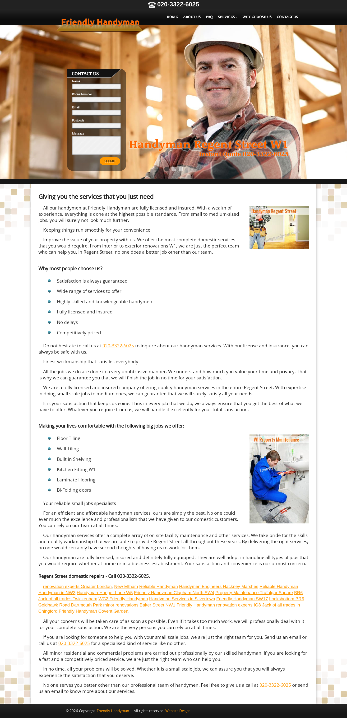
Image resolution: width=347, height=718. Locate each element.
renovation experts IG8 (238, 604)
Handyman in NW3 (57, 592)
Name (76, 81)
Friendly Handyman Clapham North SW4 (174, 592)
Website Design (177, 711)
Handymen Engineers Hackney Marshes (218, 586)
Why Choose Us (257, 17)
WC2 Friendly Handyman (123, 598)
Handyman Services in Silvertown (182, 598)
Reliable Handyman (158, 586)
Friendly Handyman (99, 24)
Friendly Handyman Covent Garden (93, 611)
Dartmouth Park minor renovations (104, 604)
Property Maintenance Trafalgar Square (254, 592)
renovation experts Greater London (77, 586)
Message (78, 133)
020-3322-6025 (173, 4)
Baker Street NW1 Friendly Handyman (177, 604)
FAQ (209, 17)
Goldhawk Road (54, 604)
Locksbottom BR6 (286, 598)
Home (172, 17)
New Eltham (126, 586)
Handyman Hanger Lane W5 (105, 592)
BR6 (298, 592)
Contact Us (287, 17)
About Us (192, 17)
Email (75, 107)
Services (227, 17)
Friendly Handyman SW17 (242, 598)
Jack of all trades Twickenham (67, 598)
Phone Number (82, 94)
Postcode (78, 120)
